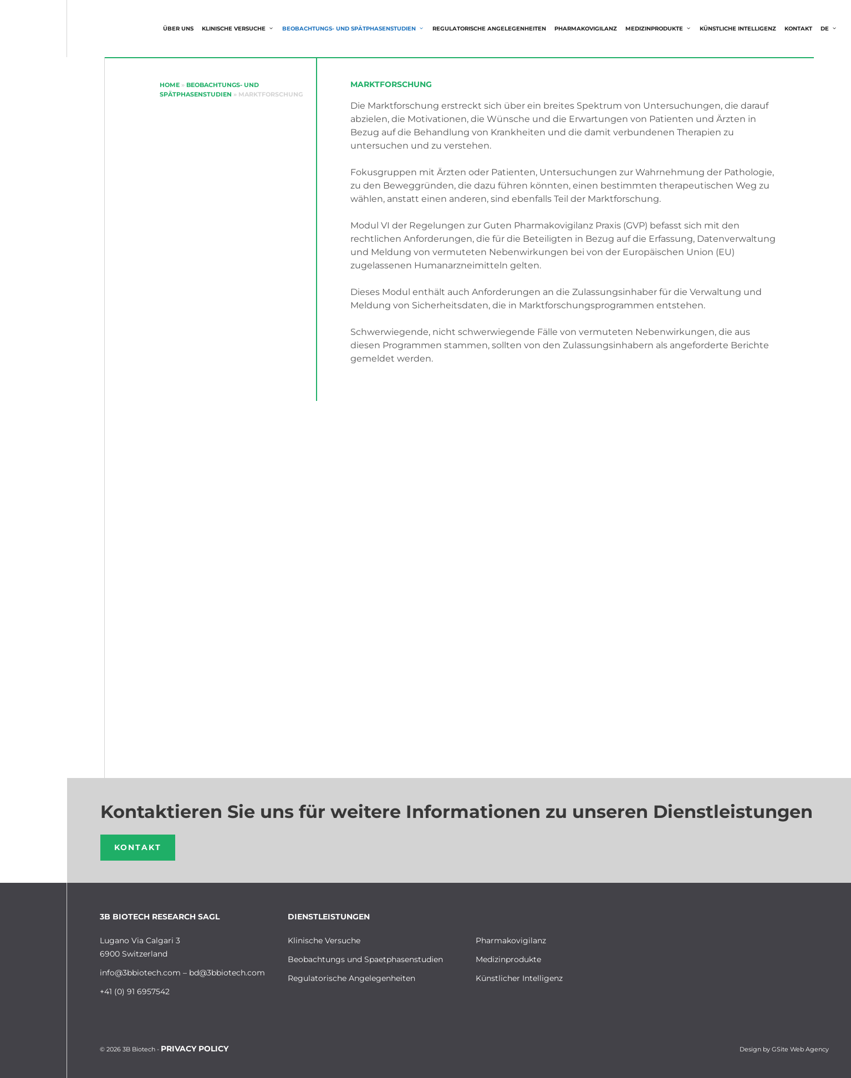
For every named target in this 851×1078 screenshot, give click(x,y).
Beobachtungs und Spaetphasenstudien (365, 959)
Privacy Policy (194, 1049)
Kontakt (798, 28)
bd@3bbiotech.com (227, 973)
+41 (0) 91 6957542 (135, 991)
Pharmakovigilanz (585, 28)
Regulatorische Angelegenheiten (489, 28)
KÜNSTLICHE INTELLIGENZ (738, 28)
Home (170, 85)
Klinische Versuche (240, 28)
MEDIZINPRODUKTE (661, 28)
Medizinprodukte (508, 959)
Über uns (178, 28)
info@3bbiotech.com (140, 973)
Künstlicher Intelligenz (519, 978)
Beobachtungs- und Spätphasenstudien (356, 28)
